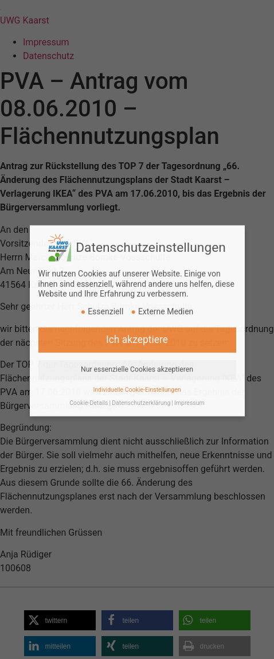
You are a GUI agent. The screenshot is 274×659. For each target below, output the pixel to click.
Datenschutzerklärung (141, 391)
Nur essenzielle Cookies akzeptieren (137, 358)
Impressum (189, 391)
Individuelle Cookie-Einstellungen (137, 378)
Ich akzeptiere (137, 328)
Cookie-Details (88, 391)
